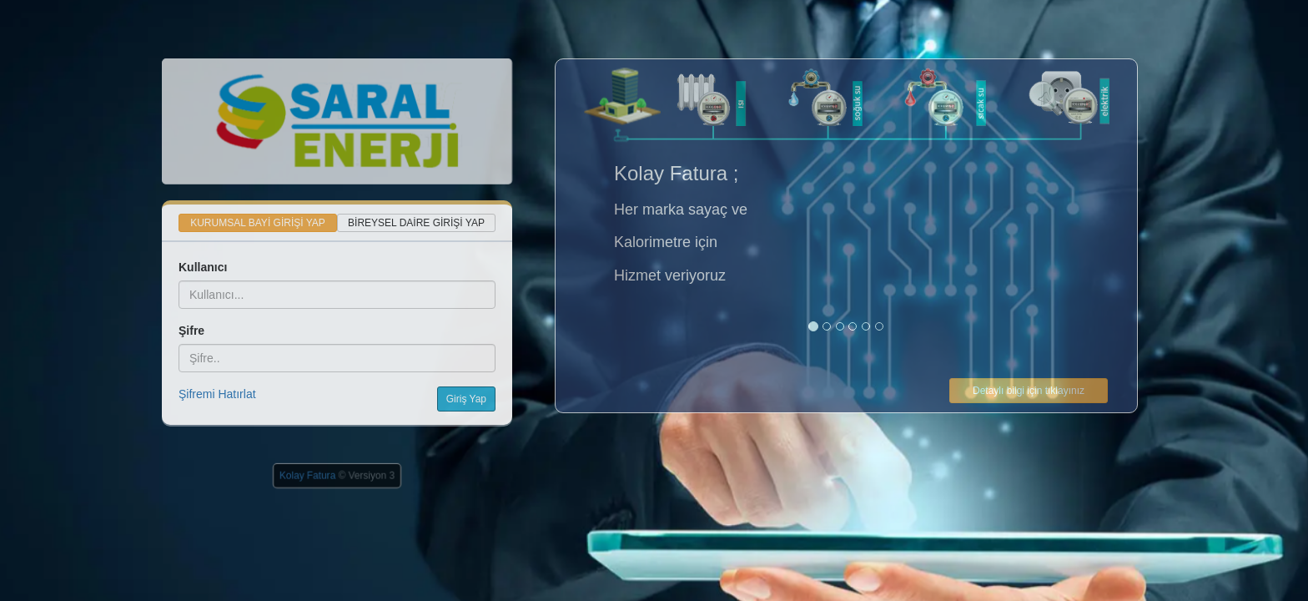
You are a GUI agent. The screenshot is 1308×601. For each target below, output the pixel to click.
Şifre (191, 330)
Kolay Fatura (307, 476)
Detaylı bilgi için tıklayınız (1028, 390)
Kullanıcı (203, 267)
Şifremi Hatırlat (217, 394)
